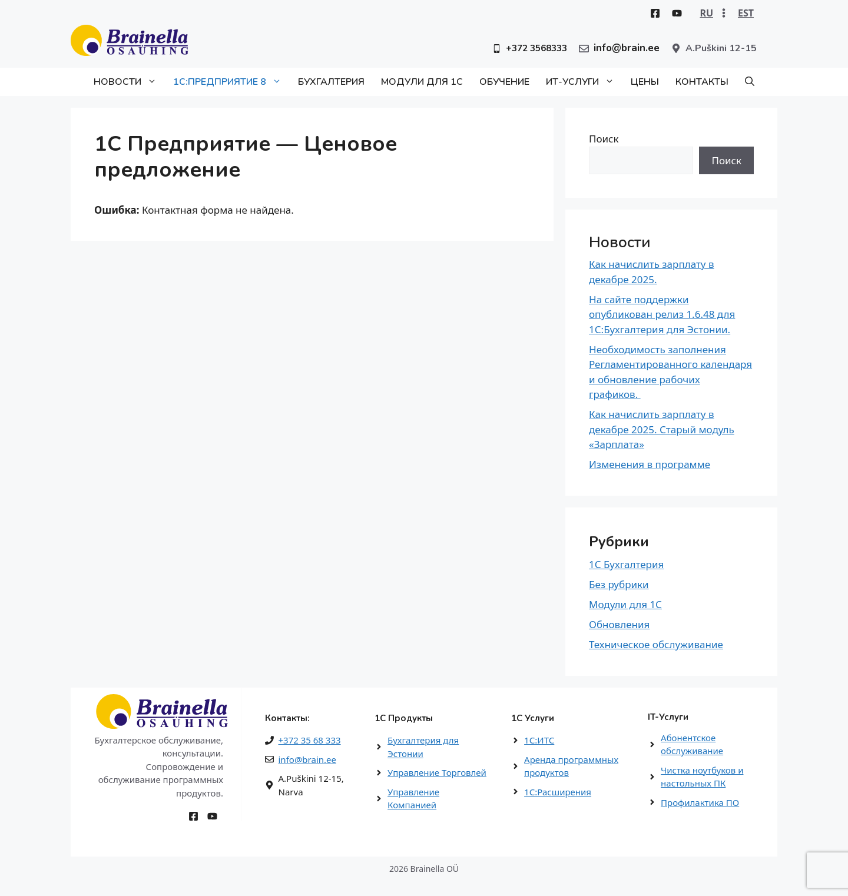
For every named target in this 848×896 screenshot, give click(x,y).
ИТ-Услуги (584, 82)
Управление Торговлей (436, 772)
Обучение (504, 81)
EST (746, 12)
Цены (645, 81)
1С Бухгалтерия (626, 564)
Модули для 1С (422, 81)
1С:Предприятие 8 (231, 82)
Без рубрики (619, 584)
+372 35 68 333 (310, 740)
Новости (129, 82)
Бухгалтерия (331, 81)
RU (706, 12)
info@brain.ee (307, 759)
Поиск (604, 138)
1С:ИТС (539, 740)
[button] (750, 82)
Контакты (701, 81)
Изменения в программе (649, 464)
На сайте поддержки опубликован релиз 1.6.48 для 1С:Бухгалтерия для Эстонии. (662, 314)
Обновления (619, 624)
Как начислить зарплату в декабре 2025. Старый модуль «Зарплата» (661, 429)
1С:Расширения (557, 792)
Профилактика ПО (700, 802)
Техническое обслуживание (656, 644)
